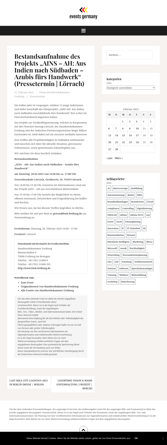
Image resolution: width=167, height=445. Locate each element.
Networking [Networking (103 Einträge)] (113, 254)
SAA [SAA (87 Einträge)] (109, 261)
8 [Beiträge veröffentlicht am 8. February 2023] (122, 128)
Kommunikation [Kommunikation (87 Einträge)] (115, 235)
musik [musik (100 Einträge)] (123, 248)
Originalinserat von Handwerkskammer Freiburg (49, 286)
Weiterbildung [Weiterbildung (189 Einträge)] (138, 274)
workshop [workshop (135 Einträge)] (112, 281)
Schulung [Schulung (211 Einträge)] (126, 261)
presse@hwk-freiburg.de (67, 213)
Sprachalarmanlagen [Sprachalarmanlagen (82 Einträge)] (142, 268)
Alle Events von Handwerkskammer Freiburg (47, 290)
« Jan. (109, 158)
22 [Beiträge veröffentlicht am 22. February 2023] (123, 142)
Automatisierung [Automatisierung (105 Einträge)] (115, 194)
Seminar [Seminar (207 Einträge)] (111, 268)
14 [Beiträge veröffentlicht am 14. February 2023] (116, 135)
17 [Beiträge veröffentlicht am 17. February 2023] (137, 135)
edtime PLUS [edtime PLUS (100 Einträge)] (136, 214)
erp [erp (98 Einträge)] (148, 214)
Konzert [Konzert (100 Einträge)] (131, 235)
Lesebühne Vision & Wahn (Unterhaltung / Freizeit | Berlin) (74, 384)
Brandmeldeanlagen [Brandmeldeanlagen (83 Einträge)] (117, 201)
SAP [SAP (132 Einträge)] (117, 261)
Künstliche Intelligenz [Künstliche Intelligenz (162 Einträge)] (118, 241)
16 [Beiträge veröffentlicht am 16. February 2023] (130, 135)
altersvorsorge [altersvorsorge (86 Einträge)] (120, 188)
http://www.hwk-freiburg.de (34, 268)
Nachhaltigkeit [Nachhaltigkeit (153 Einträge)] (137, 248)
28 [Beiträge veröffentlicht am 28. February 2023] (116, 149)
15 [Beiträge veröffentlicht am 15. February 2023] (123, 135)
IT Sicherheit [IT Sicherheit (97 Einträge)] (133, 228)
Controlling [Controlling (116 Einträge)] (128, 208)
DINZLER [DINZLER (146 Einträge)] (112, 214)
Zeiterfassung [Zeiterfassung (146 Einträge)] (128, 281)
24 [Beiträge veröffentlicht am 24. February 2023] (137, 142)
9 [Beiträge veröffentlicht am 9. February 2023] (129, 128)
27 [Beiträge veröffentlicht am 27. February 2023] (109, 149)
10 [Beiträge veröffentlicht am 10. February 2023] (137, 128)
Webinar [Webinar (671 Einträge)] (123, 274)
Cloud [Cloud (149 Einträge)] (150, 201)
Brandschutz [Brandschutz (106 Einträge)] (137, 201)
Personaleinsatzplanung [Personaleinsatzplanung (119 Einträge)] (135, 254)
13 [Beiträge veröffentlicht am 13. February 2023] (109, 135)
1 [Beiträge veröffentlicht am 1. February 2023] (122, 121)
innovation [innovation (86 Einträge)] (113, 228)
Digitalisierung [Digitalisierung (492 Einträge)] (144, 208)
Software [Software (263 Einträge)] (123, 268)
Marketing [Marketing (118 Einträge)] (138, 241)
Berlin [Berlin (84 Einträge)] (131, 194)
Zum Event (27, 282)
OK (136, 438)
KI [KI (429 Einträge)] (144, 228)
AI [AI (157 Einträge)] (108, 188)
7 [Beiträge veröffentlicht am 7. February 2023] (115, 128)
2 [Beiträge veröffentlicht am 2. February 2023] (129, 121)
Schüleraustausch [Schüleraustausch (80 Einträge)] (143, 261)
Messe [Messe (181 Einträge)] (149, 241)
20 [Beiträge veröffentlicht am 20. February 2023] (109, 142)
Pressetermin (38, 96)
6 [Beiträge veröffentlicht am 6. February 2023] (109, 128)
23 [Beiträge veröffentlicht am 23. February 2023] (130, 142)
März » (119, 158)
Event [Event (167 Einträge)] (110, 221)
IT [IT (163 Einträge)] (123, 228)
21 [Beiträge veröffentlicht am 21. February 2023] (116, 142)
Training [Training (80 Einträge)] (111, 274)
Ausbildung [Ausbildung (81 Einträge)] (136, 188)
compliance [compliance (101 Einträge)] (113, 208)
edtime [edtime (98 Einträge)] (123, 214)
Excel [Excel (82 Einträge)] (119, 221)
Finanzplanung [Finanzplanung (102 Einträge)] (132, 221)
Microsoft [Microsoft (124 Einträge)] (112, 248)
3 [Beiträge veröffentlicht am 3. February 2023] (136, 121)
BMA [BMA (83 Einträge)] (139, 194)
